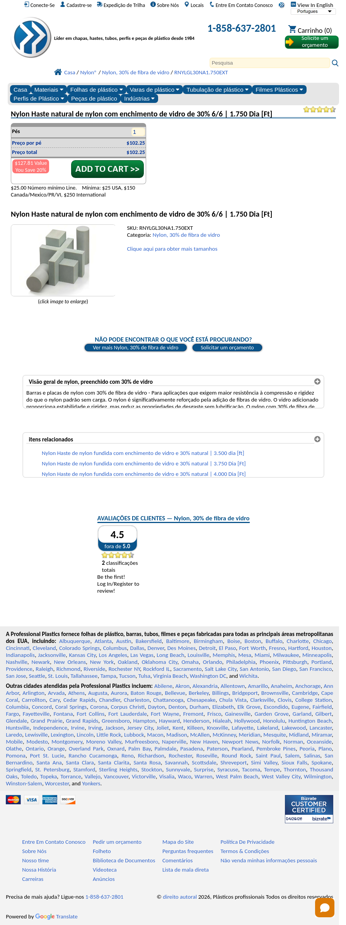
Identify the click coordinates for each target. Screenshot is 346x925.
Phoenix (269, 661)
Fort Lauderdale (127, 713)
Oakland (128, 661)
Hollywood (247, 720)
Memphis (224, 654)
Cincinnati (17, 648)
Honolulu (274, 720)
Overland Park (86, 748)
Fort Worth (252, 648)
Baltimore (177, 641)
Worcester (57, 783)
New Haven (204, 741)
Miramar (322, 734)
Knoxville (217, 727)
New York (102, 661)
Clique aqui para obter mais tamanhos (172, 248)
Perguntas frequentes (187, 851)
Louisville (198, 654)
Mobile (14, 741)
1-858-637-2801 (241, 28)
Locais (194, 5)
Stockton (151, 769)
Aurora (119, 692)
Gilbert (323, 713)
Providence (19, 668)
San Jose (16, 675)
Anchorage (307, 685)
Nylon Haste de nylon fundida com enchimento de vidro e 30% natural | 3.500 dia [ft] (143, 453)
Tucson (127, 675)
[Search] (270, 63)
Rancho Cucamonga (92, 755)
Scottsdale (204, 762)
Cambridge (305, 692)
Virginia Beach (170, 675)
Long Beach (170, 654)
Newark (40, 661)
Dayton (156, 706)
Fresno (277, 648)
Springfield (18, 769)
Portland (321, 661)
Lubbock (134, 734)
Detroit (207, 648)
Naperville (174, 741)
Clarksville (262, 699)
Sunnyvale (178, 769)
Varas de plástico (155, 89)
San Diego (284, 668)
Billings (220, 692)
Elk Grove (249, 706)
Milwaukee (286, 654)
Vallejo (93, 776)
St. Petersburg (52, 769)
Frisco (214, 713)
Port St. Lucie (47, 755)
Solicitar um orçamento (227, 347)
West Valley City (281, 776)
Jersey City (140, 727)
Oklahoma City (159, 661)
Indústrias (139, 98)
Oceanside (319, 741)
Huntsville (17, 727)
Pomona (16, 755)
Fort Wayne (165, 713)
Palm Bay (139, 748)
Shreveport (233, 762)
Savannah (176, 762)
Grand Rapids (82, 720)
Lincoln (85, 734)
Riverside (94, 668)
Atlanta (103, 641)
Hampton (144, 720)
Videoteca (105, 869)
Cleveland (44, 648)
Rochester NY (124, 668)
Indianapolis (20, 654)
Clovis (284, 699)
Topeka (48, 776)
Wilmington (318, 776)
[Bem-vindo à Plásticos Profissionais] (126, 29)
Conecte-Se (39, 5)
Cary (54, 699)
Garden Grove (271, 713)
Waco (184, 776)
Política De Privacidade (247, 841)
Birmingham (208, 641)
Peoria (307, 748)
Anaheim (281, 685)
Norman (293, 741)
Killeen (195, 727)
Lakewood (294, 727)
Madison (176, 734)
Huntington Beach (310, 720)
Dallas (137, 648)
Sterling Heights (118, 769)
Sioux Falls (294, 762)
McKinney (224, 734)
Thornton (295, 769)
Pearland (242, 748)
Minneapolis (317, 654)
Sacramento (187, 668)
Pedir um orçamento (117, 841)
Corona (98, 706)
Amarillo (258, 685)
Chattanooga (168, 699)
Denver (156, 648)
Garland (302, 713)
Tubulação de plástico (218, 89)
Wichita (248, 675)
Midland (299, 734)
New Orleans (70, 661)
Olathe (14, 748)
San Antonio (254, 668)
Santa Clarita (114, 762)
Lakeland (267, 727)
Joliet (163, 727)
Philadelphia (241, 661)
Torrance (70, 776)
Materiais (48, 89)
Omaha (190, 661)
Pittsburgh (295, 661)
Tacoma (251, 769)
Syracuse (227, 769)
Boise (233, 641)
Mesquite (274, 734)
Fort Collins (90, 713)
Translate (56, 916)
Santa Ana (49, 762)
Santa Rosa (146, 762)
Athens (76, 692)
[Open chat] (324, 907)
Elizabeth (223, 706)
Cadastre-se (76, 5)
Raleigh (44, 668)
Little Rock (109, 734)
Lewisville (36, 734)
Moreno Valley (103, 741)
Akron (182, 685)
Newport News (240, 741)
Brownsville (275, 692)
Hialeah (222, 720)
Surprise (204, 769)
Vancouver (116, 776)
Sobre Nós (164, 5)
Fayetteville (36, 713)
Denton (177, 706)
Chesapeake (201, 699)
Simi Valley (264, 762)
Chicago (322, 641)
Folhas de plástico (96, 89)
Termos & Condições (244, 851)
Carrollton (34, 699)
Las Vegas (141, 654)
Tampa (108, 675)
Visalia (167, 776)
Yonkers (91, 783)
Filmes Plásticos (279, 89)
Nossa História (39, 869)
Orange (56, 748)
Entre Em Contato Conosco (241, 5)
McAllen (200, 734)
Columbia (17, 706)
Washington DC (208, 675)
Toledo (29, 776)
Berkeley (199, 692)
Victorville (144, 776)
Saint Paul (268, 755)
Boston (253, 641)
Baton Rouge (146, 692)
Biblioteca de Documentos (124, 860)
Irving (95, 727)
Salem (292, 755)
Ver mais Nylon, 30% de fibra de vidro (135, 347)
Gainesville (238, 713)
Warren (203, 776)
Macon (155, 734)
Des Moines (181, 648)
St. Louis (58, 675)
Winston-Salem (24, 783)
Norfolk (271, 741)
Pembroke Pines (276, 748)
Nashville (16, 661)
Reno (127, 755)
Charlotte (298, 641)
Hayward (169, 720)
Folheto (102, 851)
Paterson (217, 748)
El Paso (227, 648)
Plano (325, 748)
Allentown (233, 685)
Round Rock (236, 755)
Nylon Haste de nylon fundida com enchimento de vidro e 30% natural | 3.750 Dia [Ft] (144, 463)
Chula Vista (233, 699)
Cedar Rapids (79, 699)
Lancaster (321, 727)
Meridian (250, 734)
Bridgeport (245, 692)
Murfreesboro (141, 741)
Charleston (136, 699)
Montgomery (66, 741)
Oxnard (115, 748)
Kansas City (82, 654)
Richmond (68, 668)
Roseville (206, 755)
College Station (313, 699)
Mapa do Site (178, 841)
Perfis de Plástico (39, 98)
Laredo (14, 734)
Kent (178, 727)
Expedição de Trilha (121, 5)
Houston (322, 648)
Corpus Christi (128, 706)
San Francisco (315, 668)
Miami (261, 654)
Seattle (37, 675)
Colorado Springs (79, 648)
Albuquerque (74, 641)
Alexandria (205, 685)
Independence (50, 727)
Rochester (180, 755)
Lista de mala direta (185, 869)
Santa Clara (80, 762)
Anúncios (104, 878)
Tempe (272, 769)
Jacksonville (52, 654)
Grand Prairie (47, 720)
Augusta (97, 692)
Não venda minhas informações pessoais (268, 860)
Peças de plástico (94, 98)
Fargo (12, 713)
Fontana (63, 713)
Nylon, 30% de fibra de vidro (186, 234)
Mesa (244, 654)
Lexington (62, 734)
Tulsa (144, 675)
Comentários (177, 860)
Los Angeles (113, 654)
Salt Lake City (221, 668)
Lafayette (242, 727)
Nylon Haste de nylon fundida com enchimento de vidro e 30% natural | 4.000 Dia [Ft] (144, 473)
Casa (20, 89)
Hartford (298, 648)
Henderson (196, 720)
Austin (123, 641)
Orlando (212, 661)
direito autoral (180, 896)
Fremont (193, 713)
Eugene (300, 706)
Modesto (37, 741)
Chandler (109, 699)
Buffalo (274, 641)
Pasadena (191, 748)
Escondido (276, 706)
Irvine (78, 727)
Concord (41, 706)
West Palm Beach (237, 776)
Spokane (322, 762)
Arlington (33, 692)
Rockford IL (156, 668)
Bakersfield (149, 641)
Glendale (16, 720)
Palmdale (166, 748)
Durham (199, 706)
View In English (312, 5)
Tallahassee (83, 675)
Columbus (115, 648)
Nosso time (35, 860)
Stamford (84, 769)
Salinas (312, 755)
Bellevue (175, 692)
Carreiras (32, 878)
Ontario (35, 748)
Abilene (163, 685)
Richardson (151, 755)
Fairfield (322, 706)
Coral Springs (71, 706)
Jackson (115, 727)
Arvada (56, 692)
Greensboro (116, 720)
